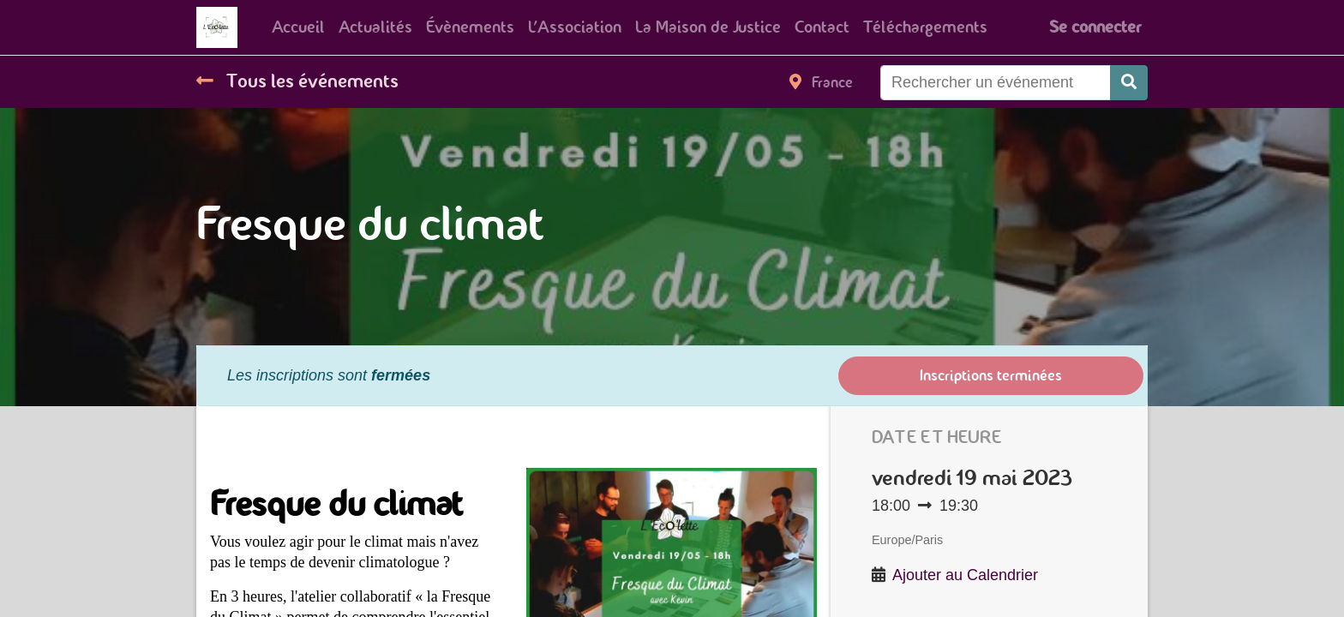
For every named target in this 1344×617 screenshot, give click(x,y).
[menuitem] (298, 27)
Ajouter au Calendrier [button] (965, 575)
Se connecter (1095, 27)
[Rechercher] (1129, 82)
